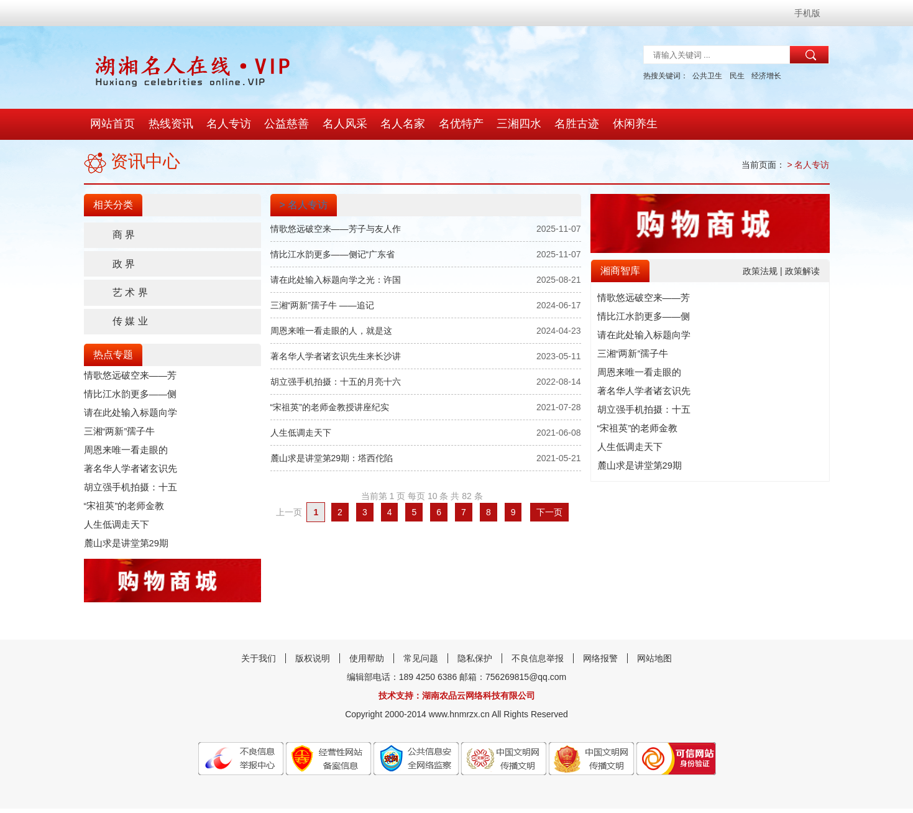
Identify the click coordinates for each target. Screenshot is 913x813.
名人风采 (341, 124)
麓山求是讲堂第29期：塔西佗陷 (331, 458)
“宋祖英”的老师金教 (121, 510)
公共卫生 (707, 75)
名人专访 (226, 124)
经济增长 (766, 75)
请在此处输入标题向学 (127, 416)
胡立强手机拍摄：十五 (127, 491)
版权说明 (312, 663)
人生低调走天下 (114, 528)
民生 (737, 75)
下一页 (549, 512)
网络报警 (600, 663)
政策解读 (802, 271)
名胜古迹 (570, 124)
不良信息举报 (538, 663)
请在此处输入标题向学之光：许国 (335, 280)
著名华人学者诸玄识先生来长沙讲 (335, 356)
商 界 (126, 235)
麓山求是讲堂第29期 (123, 547)
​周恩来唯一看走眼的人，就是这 (331, 331)
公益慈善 (284, 124)
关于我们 (258, 663)
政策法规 (761, 271)
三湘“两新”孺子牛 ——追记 (322, 305)
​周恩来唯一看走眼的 (123, 454)
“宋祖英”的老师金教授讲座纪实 (329, 407)
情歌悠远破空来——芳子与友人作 (335, 229)
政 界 (126, 265)
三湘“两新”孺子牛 (117, 435)
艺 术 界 (132, 295)
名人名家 (398, 124)
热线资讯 (169, 124)
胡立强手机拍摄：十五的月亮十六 (335, 382)
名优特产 (455, 124)
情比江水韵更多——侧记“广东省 (332, 254)
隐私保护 (474, 663)
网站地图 (654, 663)
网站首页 (112, 124)
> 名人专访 (808, 165)
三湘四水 (512, 124)
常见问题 (420, 663)
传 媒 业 (132, 324)
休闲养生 (627, 124)
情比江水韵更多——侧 (127, 398)
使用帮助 (366, 663)
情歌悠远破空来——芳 (127, 379)
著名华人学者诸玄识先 (127, 472)
